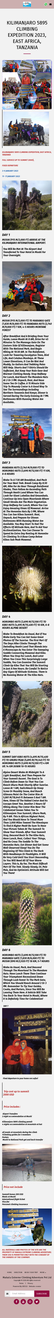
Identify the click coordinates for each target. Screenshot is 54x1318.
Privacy (30, 1283)
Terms (21, 1283)
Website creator (35, 1286)
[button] (3, 4)
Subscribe (41, 1294)
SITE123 (25, 1286)
